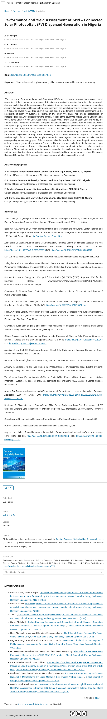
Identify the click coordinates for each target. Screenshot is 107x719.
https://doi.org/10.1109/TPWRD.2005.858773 (25, 250)
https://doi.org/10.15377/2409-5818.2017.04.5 (30, 75)
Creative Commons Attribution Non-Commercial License (80, 539)
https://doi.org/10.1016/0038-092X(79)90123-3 (48, 436)
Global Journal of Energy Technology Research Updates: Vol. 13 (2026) (53, 618)
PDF (9, 488)
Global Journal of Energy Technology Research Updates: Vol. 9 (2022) (62, 637)
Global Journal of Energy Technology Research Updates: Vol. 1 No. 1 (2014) (50, 669)
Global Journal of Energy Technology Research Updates (33, 2)
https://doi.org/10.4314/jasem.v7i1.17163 (84, 340)
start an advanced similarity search (33, 704)
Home (7, 11)
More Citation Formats (15, 572)
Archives (16, 11)
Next (97, 698)
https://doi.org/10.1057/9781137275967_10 (66, 305)
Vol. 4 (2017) (29, 11)
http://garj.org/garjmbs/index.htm (47, 236)
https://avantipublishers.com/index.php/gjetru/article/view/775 (29, 566)
